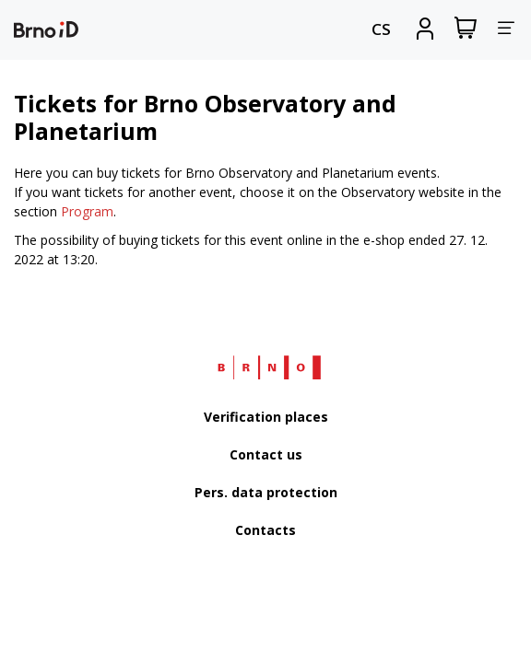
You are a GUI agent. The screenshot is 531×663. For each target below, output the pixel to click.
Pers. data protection (266, 492)
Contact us (266, 454)
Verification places (266, 416)
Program (87, 211)
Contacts (265, 530)
